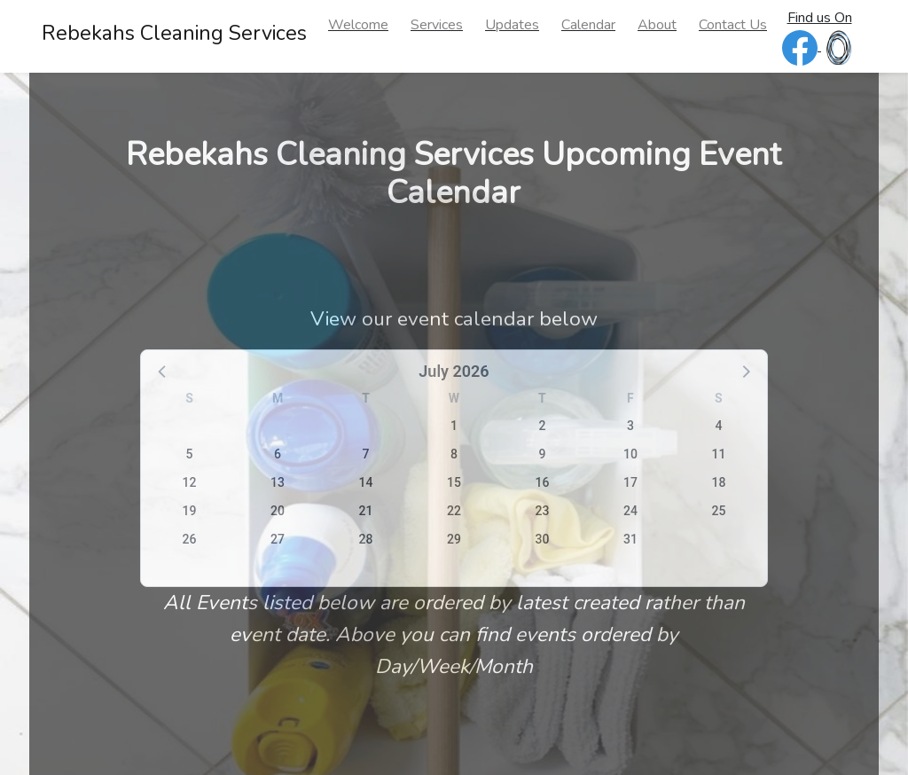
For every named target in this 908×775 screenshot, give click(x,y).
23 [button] (542, 511)
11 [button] (718, 454)
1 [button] (454, 426)
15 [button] (454, 482)
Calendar (588, 25)
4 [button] (718, 426)
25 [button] (718, 511)
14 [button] (366, 482)
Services (437, 25)
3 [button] (630, 426)
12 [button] (190, 482)
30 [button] (542, 539)
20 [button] (277, 511)
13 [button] (277, 482)
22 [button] (454, 511)
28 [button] (366, 539)
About (657, 25)
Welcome (358, 25)
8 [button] (454, 454)
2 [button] (541, 426)
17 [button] (630, 482)
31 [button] (630, 539)
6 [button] (277, 454)
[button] (163, 370)
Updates (512, 25)
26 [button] (190, 539)
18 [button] (718, 482)
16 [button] (542, 482)
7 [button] (366, 454)
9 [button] (541, 454)
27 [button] (277, 539)
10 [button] (630, 454)
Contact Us (733, 25)
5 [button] (189, 454)
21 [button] (366, 511)
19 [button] (190, 511)
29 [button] (454, 539)
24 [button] (630, 511)
